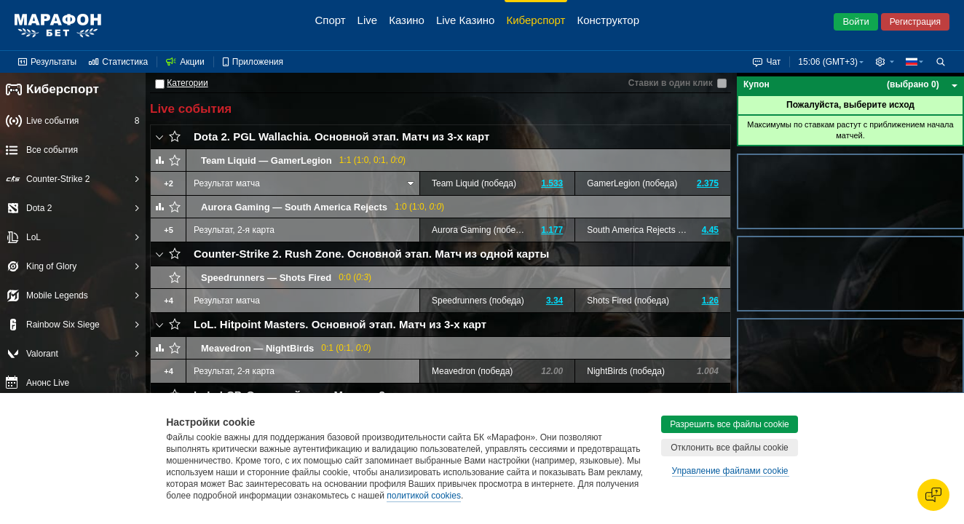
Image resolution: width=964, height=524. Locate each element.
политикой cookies (424, 496)
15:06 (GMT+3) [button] (828, 62)
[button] (884, 62)
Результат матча (227, 183)
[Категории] (160, 84)
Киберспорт (52, 90)
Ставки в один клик (670, 83)
